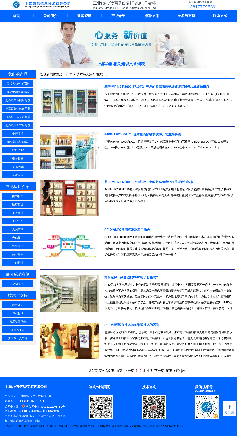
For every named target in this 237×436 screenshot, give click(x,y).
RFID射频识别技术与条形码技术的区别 (131, 325)
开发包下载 (18, 329)
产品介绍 (118, 16)
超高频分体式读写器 (17, 108)
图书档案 (17, 196)
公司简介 (50, 16)
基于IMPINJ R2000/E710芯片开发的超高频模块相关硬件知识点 (149, 182)
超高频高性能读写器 (17, 100)
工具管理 (17, 212)
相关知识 (17, 304)
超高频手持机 (87, 425)
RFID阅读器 (103, 425)
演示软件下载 (17, 321)
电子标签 (17, 158)
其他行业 (17, 262)
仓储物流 (17, 237)
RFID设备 (73, 425)
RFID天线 (18, 166)
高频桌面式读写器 (18, 141)
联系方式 (220, 16)
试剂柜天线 (160, 425)
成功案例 (17, 283)
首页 (16, 16)
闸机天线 (148, 425)
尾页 (169, 370)
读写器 (62, 425)
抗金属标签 (135, 425)
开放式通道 (18, 150)
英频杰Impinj (37, 425)
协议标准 (17, 313)
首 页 (69, 74)
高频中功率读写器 (18, 92)
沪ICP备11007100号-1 (30, 401)
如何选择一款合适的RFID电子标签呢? (131, 277)
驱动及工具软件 (17, 338)
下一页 (159, 370)
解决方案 (152, 16)
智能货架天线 (176, 425)
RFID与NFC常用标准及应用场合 (127, 229)
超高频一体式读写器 (17, 116)
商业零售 (17, 254)
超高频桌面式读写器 (17, 125)
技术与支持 (186, 16)
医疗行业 (17, 204)
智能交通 (17, 246)
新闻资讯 (84, 16)
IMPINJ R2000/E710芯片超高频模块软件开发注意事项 (142, 134)
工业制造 (17, 221)
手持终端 (17, 133)
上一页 (129, 370)
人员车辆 (17, 229)
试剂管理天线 (119, 425)
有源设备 (17, 175)
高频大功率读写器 (18, 83)
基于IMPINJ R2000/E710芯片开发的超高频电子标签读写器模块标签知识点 (156, 86)
